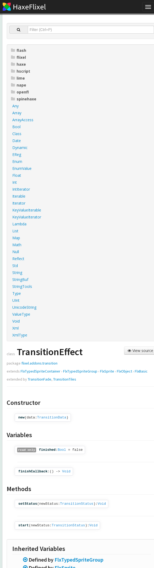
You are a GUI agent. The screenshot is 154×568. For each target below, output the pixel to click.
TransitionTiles (64, 379)
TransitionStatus (77, 504)
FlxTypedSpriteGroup (80, 371)
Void (66, 471)
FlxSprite (107, 371)
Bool (62, 450)
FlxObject (124, 371)
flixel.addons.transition (39, 363)
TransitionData (51, 418)
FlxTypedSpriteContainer (40, 371)
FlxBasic (141, 371)
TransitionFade (39, 379)
